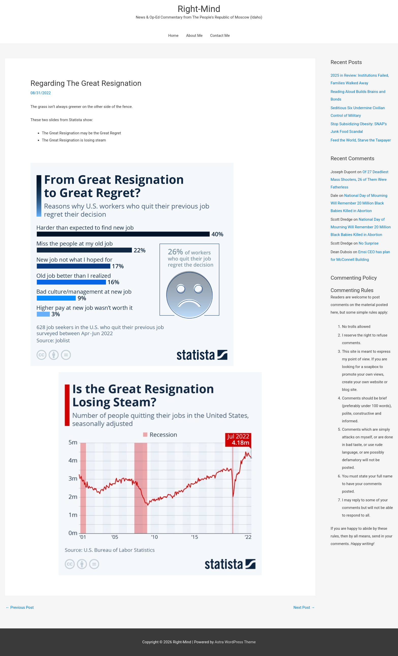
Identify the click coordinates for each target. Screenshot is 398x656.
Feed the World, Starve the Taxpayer (360, 140)
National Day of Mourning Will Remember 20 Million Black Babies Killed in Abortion (358, 203)
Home (173, 35)
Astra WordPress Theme (235, 642)
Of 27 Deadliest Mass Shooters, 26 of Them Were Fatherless (359, 179)
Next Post (304, 607)
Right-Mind (199, 9)
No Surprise (368, 243)
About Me (194, 35)
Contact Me (220, 35)
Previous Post (20, 607)
